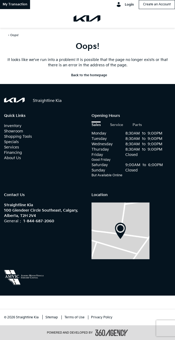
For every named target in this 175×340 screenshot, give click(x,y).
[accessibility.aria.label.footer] (111, 333)
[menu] (10, 18)
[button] (15, 4)
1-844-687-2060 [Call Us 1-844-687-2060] (38, 221)
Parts (137, 125)
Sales (96, 125)
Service (116, 125)
